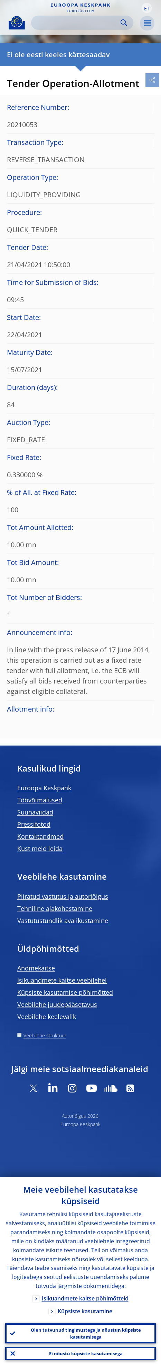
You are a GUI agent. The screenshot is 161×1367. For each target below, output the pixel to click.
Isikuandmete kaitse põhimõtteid (85, 1298)
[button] (147, 8)
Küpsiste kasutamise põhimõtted (65, 992)
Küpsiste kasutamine (85, 1311)
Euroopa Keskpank (44, 788)
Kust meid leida (40, 848)
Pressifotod (33, 824)
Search (124, 23)
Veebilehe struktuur (44, 1035)
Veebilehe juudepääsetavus (57, 1004)
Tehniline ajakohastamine (54, 908)
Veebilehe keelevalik (46, 1016)
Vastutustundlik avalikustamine (62, 920)
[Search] (76, 23)
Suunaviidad (35, 812)
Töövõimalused (39, 800)
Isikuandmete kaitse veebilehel (62, 980)
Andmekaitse (36, 968)
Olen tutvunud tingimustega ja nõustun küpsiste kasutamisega (86, 1333)
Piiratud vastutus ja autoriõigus (62, 896)
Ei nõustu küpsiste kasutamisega (86, 1353)
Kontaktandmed (40, 836)
